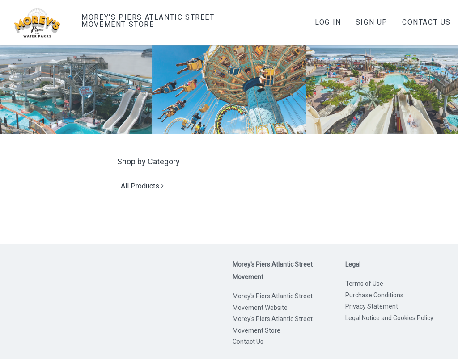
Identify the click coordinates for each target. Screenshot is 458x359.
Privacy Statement (371, 306)
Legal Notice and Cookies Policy (389, 317)
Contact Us (426, 22)
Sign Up (372, 22)
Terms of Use (364, 283)
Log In (328, 22)
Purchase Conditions (374, 295)
